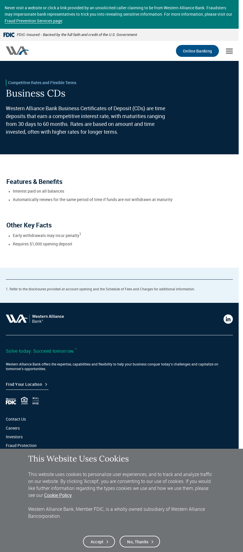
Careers (13, 428)
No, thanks (137, 542)
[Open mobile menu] (229, 51)
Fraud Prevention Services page (33, 20)
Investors (14, 436)
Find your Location (24, 384)
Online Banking (197, 51)
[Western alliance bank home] (17, 50)
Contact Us (16, 419)
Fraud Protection (21, 445)
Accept (97, 542)
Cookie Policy (58, 496)
